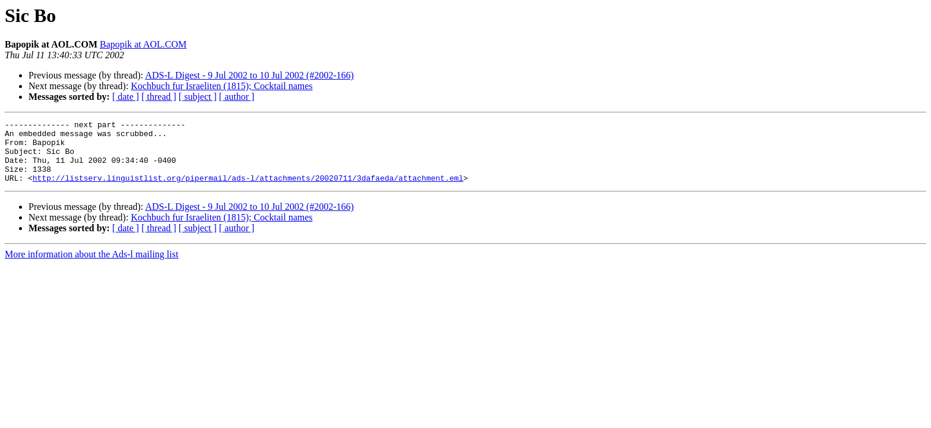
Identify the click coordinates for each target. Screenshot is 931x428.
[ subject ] (198, 97)
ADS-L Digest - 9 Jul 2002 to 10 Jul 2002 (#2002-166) (249, 75)
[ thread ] (158, 97)
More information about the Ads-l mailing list (91, 267)
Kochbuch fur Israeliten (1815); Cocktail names (221, 86)
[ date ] (125, 97)
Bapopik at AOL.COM (143, 44)
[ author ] (237, 97)
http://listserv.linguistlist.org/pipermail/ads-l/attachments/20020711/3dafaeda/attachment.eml (248, 190)
